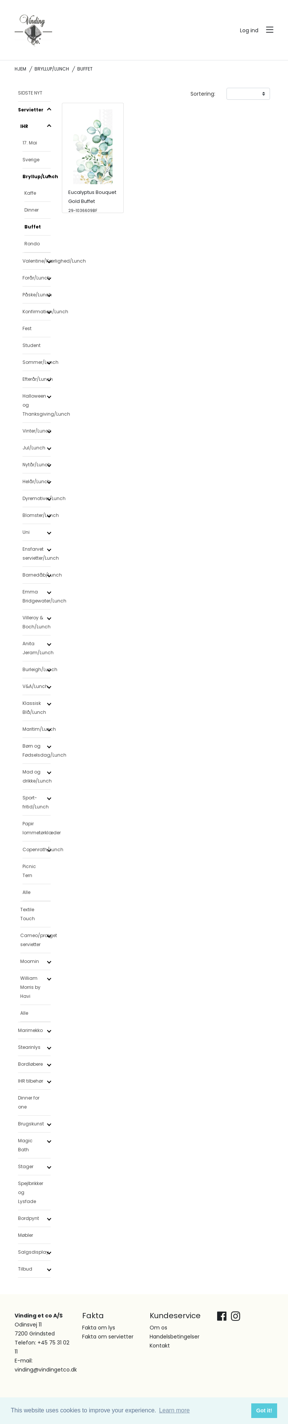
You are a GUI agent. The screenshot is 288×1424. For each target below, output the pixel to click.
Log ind (249, 30)
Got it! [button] (264, 1410)
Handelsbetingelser (175, 1336)
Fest (27, 328)
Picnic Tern (29, 871)
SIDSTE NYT (30, 93)
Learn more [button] (174, 1410)
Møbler (25, 1235)
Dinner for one (28, 1102)
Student (31, 345)
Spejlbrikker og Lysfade (30, 1192)
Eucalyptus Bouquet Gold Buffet (92, 201)
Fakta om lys (98, 1327)
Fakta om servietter (108, 1336)
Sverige (30, 159)
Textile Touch (27, 914)
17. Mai (29, 143)
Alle (26, 892)
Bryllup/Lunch (51, 69)
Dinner (31, 210)
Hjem (20, 69)
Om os (158, 1327)
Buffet (32, 227)
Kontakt (160, 1345)
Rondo (32, 243)
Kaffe (30, 193)
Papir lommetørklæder (36, 828)
